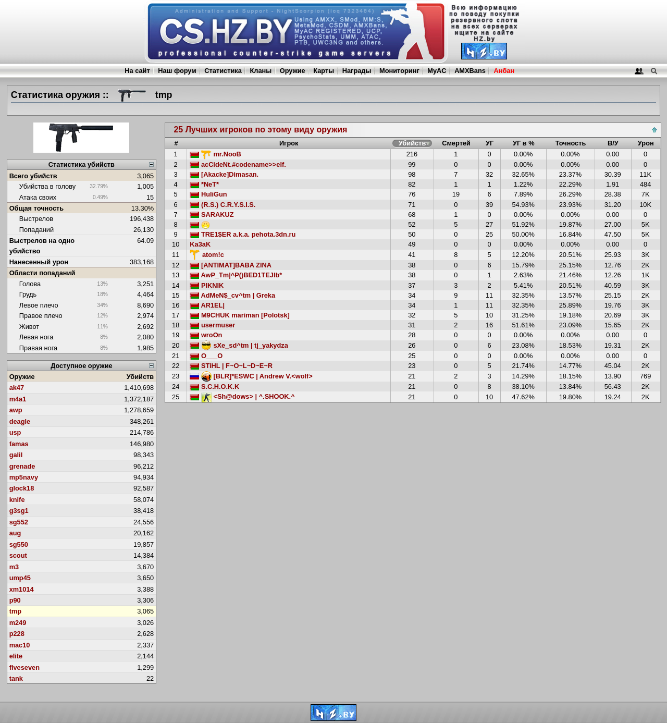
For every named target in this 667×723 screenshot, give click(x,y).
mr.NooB (215, 154)
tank (16, 678)
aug (15, 533)
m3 (14, 567)
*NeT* (204, 184)
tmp (15, 611)
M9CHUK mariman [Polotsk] (240, 315)
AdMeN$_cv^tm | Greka (232, 295)
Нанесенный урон (38, 262)
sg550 (18, 544)
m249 (18, 623)
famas (19, 444)
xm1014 (21, 589)
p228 (16, 634)
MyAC (436, 71)
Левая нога (36, 337)
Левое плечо (38, 305)
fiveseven (24, 667)
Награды (357, 71)
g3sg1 (19, 510)
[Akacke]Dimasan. (224, 174)
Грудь (27, 294)
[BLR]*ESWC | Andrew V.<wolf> (251, 376)
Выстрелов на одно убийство (42, 245)
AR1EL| (207, 305)
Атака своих (37, 197)
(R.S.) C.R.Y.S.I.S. (222, 205)
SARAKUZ (211, 214)
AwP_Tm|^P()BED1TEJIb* (236, 275)
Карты (323, 71)
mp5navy (23, 477)
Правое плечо (41, 316)
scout (18, 555)
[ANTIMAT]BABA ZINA (230, 265)
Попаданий (36, 230)
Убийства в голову (47, 186)
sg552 (18, 522)
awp (15, 410)
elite (16, 656)
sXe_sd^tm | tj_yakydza (239, 345)
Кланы (260, 71)
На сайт (137, 71)
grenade (22, 466)
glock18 (21, 488)
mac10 (19, 645)
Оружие (292, 71)
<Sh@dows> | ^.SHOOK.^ (242, 396)
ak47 (16, 387)
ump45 (20, 578)
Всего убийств (33, 176)
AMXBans (470, 71)
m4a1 (18, 399)
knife (17, 500)
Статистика (223, 71)
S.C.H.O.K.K (214, 386)
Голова (30, 284)
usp (15, 432)
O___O (206, 356)
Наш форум (177, 71)
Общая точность (36, 208)
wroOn (206, 335)
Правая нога (38, 348)
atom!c (207, 255)
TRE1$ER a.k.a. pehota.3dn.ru (242, 234)
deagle (20, 421)
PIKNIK (207, 285)
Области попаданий (42, 273)
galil (16, 455)
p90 (15, 600)
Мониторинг (399, 71)
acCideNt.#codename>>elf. (238, 164)
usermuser (212, 325)
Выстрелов (36, 219)
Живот (29, 326)
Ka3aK (200, 244)
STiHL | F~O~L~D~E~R (231, 366)
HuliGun (208, 194)
